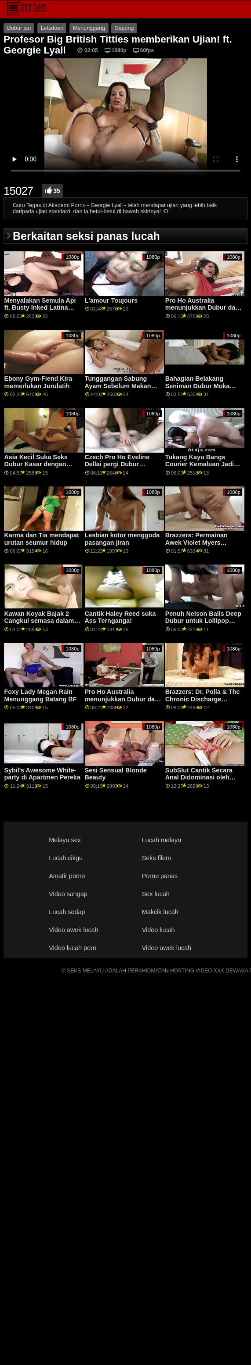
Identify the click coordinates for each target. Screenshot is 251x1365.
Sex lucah (156, 893)
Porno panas (160, 875)
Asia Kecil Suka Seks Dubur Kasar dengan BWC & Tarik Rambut (35, 464)
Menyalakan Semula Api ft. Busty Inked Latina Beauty (40, 307)
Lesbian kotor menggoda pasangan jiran (122, 539)
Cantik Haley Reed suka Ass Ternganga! (120, 617)
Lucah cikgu (66, 857)
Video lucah (158, 929)
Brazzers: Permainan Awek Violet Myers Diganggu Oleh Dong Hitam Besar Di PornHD (200, 546)
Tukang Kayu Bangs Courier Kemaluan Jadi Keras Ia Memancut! (199, 464)
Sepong (124, 28)
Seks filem (156, 857)
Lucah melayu (161, 839)
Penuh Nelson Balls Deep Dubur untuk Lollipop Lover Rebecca (203, 621)
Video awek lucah (73, 929)
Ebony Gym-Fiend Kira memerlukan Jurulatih (38, 382)
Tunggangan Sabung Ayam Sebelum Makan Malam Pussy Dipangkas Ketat (122, 389)
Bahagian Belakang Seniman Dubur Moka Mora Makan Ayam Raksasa (197, 389)
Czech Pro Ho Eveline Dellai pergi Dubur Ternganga (117, 464)
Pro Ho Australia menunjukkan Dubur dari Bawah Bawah (202, 307)
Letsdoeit (52, 28)
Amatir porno (67, 875)
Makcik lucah (160, 911)
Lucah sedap (67, 911)
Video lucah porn (72, 947)
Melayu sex (65, 839)
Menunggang (89, 28)
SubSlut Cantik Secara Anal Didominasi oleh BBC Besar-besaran (199, 777)
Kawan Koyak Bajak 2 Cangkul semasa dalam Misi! (39, 621)
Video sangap (68, 893)
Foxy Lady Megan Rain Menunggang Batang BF (40, 695)
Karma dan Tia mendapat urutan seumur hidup (41, 539)
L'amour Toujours (111, 300)
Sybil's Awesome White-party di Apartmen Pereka (42, 774)
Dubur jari (19, 28)
